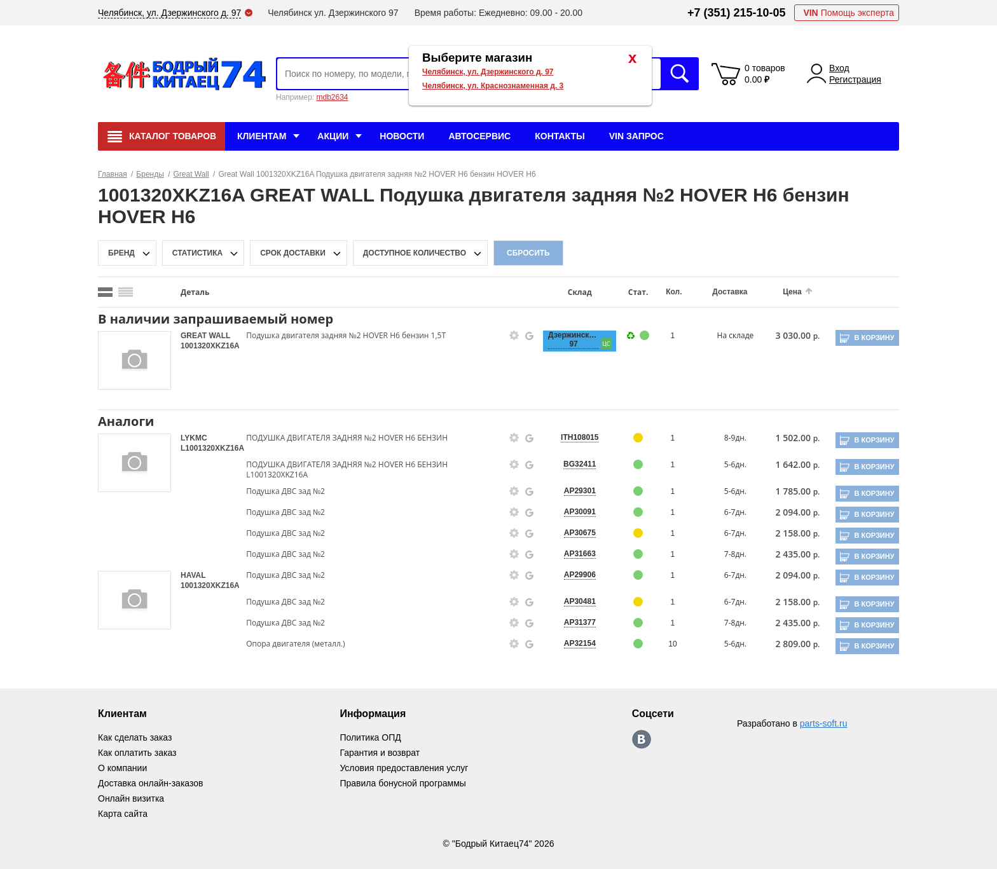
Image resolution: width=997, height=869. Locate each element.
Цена (792, 291)
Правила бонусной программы (403, 783)
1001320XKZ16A (210, 345)
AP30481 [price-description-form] (580, 601)
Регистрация (855, 79)
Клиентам (261, 136)
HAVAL (193, 575)
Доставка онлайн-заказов (150, 783)
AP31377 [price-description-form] (580, 622)
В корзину (874, 337)
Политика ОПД (370, 737)
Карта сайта (123, 814)
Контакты (559, 136)
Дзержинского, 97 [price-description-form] (573, 339)
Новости (402, 136)
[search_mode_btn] (105, 292)
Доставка (729, 291)
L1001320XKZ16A (212, 448)
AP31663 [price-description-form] (580, 553)
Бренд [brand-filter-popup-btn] (121, 253)
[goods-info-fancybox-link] (514, 336)
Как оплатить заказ (137, 753)
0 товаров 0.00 (765, 74)
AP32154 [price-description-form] (580, 643)
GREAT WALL (205, 335)
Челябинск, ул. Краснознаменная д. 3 (492, 85)
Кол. (674, 291)
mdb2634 (332, 97)
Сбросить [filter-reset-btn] (528, 253)
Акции (332, 136)
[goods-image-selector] (134, 360)
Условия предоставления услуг (404, 768)
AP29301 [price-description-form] (580, 490)
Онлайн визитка (131, 798)
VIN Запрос (636, 136)
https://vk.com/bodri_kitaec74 (641, 739)
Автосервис (479, 136)
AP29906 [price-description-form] (580, 574)
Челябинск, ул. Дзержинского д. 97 (488, 71)
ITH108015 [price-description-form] (579, 437)
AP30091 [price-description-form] (580, 511)
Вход (839, 68)
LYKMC (194, 438)
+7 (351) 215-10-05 (736, 12)
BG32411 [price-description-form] (579, 464)
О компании (122, 768)
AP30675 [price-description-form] (580, 532)
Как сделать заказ (135, 737)
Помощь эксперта (848, 13)
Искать (680, 73)
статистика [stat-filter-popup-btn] (197, 253)
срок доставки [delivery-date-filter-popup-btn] (293, 253)
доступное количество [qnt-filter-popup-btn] (414, 253)
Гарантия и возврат (380, 753)
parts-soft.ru (824, 723)
